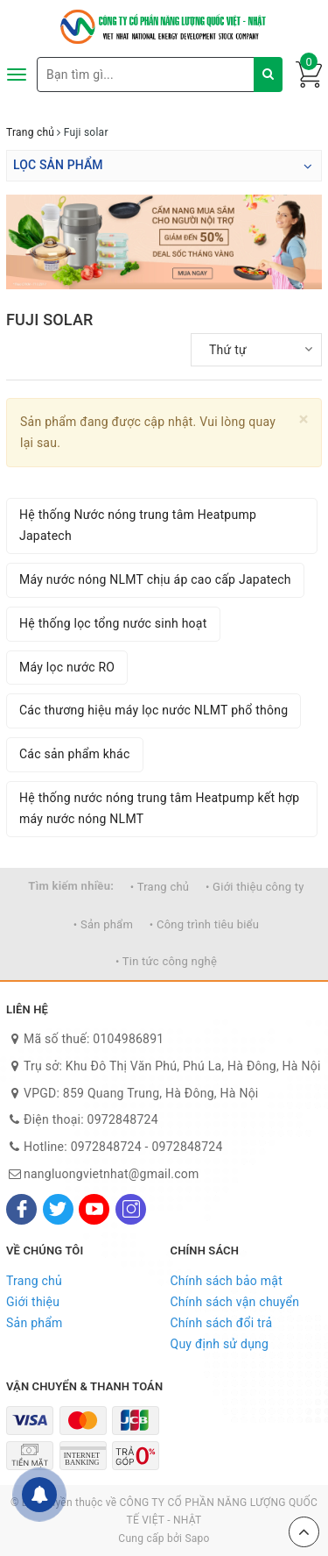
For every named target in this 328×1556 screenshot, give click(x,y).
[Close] (304, 419)
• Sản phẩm (103, 924)
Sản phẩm (34, 1323)
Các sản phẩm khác (74, 754)
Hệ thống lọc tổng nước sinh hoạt (113, 623)
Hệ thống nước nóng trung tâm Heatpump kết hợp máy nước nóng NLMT (159, 808)
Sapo (197, 1538)
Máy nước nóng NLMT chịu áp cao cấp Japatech (155, 579)
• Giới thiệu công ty (255, 886)
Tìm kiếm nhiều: (71, 885)
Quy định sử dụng (220, 1344)
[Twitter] (58, 1209)
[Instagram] (130, 1209)
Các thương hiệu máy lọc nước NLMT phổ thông (153, 710)
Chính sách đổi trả (222, 1323)
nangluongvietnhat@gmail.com (111, 1174)
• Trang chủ (159, 886)
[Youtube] (94, 1209)
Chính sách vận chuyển (235, 1302)
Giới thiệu (32, 1302)
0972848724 (122, 1119)
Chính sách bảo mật (227, 1281)
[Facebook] (21, 1209)
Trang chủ (34, 1281)
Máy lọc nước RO (67, 667)
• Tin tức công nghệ (166, 961)
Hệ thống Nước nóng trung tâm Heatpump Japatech (137, 525)
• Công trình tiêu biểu (204, 924)
